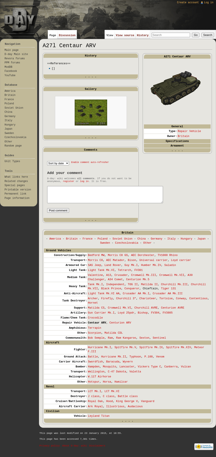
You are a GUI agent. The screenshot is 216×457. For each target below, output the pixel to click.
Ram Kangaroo (126, 341)
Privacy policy (49, 449)
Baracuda (112, 365)
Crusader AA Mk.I (136, 296)
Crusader (121, 278)
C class (108, 399)
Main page (12, 50)
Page (52, 35)
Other (147, 246)
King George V (127, 404)
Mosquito (109, 370)
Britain (183, 136)
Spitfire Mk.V (125, 350)
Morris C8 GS (118, 258)
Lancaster (126, 370)
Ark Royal (95, 409)
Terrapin (94, 331)
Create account (188, 2)
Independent (115, 287)
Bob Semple (96, 341)
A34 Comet (115, 282)
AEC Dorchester (143, 258)
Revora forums (15, 58)
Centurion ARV (120, 326)
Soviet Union (122, 242)
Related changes (16, 181)
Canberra (170, 370)
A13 (108, 278)
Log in (208, 2)
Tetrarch (124, 273)
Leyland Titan (99, 419)
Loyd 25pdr (126, 316)
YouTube (10, 75)
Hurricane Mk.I (99, 350)
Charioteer (147, 301)
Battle (93, 360)
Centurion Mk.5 (138, 282)
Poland (103, 242)
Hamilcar (121, 385)
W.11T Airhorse (99, 379)
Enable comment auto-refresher (90, 162)
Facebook (11, 71)
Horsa (107, 385)
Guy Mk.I (131, 268)
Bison (132, 263)
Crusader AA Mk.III (168, 296)
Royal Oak (95, 404)
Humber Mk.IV (151, 268)
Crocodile (95, 321)
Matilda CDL (114, 336)
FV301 (138, 273)
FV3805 (168, 316)
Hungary (186, 242)
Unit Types (12, 161)
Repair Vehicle (189, 131)
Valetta (135, 375)
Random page (13, 145)
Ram (110, 341)
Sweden (105, 246)
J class (94, 399)
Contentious (198, 301)
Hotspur (94, 385)
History (143, 35)
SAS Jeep (94, 268)
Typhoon (135, 360)
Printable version (18, 189)
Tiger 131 (168, 291)
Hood (109, 404)
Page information (17, 198)
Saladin (170, 268)
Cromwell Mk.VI (119, 311)
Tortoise (165, 301)
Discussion (67, 35)
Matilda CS (96, 311)
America (55, 242)
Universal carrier (153, 263)
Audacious (135, 409)
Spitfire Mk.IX (151, 350)
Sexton (144, 341)
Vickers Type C (149, 370)
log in (84, 181)
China (141, 242)
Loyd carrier (181, 263)
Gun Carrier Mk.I (101, 316)
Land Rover (113, 268)
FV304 (155, 316)
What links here (16, 177)
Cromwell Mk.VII (171, 278)
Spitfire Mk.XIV (178, 350)
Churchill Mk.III (174, 287)
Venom (160, 360)
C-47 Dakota (117, 375)
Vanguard (147, 404)
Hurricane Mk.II (113, 360)
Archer (93, 301)
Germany (157, 242)
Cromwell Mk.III (143, 278)
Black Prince (111, 291)
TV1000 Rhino (168, 258)
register (68, 181)
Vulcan (186, 370)
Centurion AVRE (172, 311)
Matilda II (149, 287)
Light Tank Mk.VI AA (103, 296)
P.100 (148, 360)
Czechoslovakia (126, 246)
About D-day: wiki (74, 449)
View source (125, 35)
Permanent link (15, 193)
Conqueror (131, 291)
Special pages (15, 185)
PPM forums (12, 62)
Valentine (95, 278)
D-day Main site (16, 54)
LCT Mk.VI (112, 394)
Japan (201, 242)
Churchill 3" (126, 301)
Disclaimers (97, 449)
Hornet (93, 306)
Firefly (107, 301)
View (109, 35)
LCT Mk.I (94, 394)
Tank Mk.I (95, 287)
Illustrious (115, 409)
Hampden (94, 370)
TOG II (133, 287)
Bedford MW (96, 258)
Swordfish (95, 365)
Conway (181, 301)
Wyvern (128, 365)
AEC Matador (115, 263)
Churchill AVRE (146, 311)
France (88, 242)
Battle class (128, 399)
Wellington (96, 375)
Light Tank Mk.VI (101, 273)
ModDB (8, 67)
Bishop (143, 316)
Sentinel (159, 341)
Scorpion (94, 336)
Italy (171, 242)
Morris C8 (95, 263)
